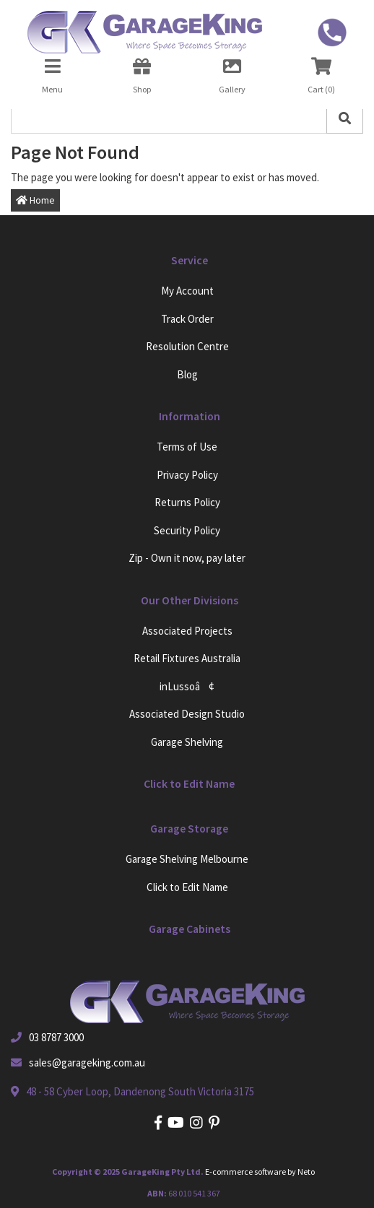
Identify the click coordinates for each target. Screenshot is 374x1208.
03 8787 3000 (56, 1037)
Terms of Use (187, 446)
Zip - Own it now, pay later (187, 558)
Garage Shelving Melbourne (187, 859)
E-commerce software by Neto (260, 1171)
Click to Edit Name (187, 887)
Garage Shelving (187, 742)
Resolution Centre (187, 346)
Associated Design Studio (187, 714)
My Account (187, 290)
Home (35, 200)
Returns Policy (187, 502)
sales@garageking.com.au (87, 1062)
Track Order (187, 319)
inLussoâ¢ (187, 686)
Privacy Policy (187, 475)
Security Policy (187, 530)
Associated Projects (187, 631)
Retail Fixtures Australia (187, 658)
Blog (187, 374)
